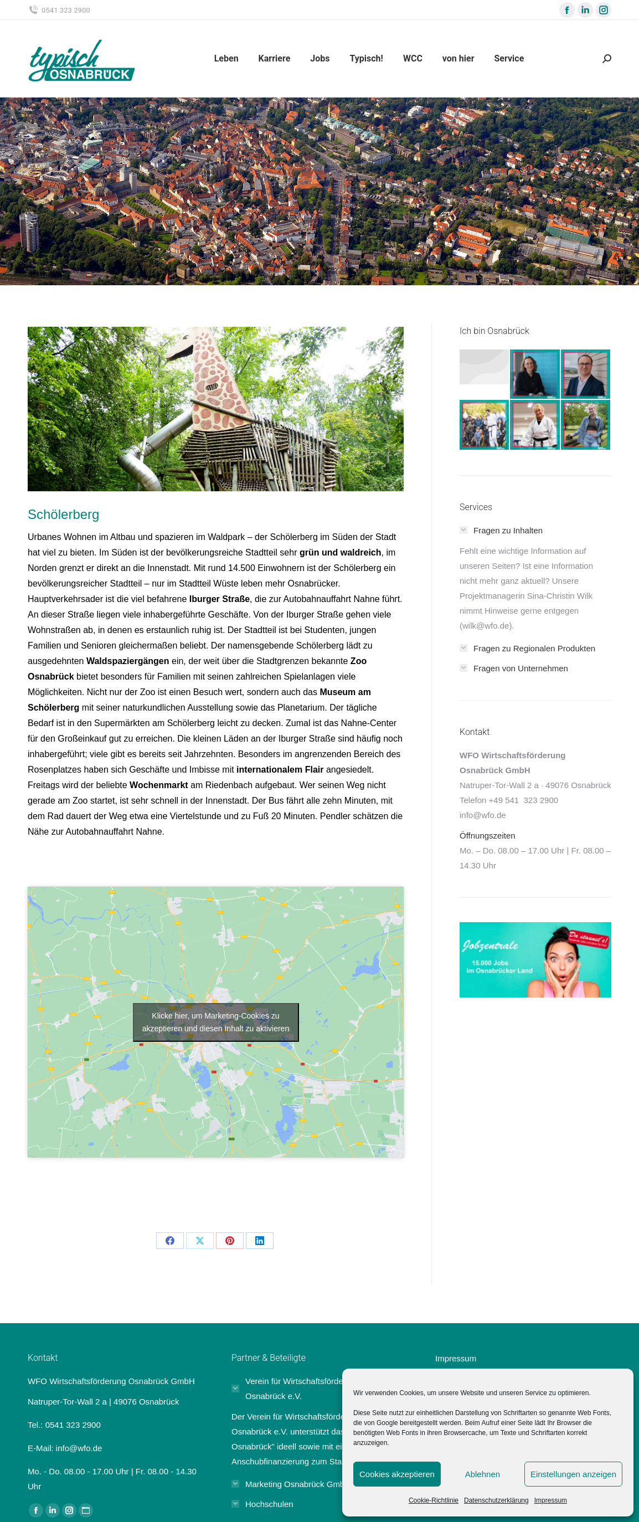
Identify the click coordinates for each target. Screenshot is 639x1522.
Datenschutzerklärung (496, 1500)
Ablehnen (482, 1474)
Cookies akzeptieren (397, 1474)
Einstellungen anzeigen (573, 1474)
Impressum (550, 1500)
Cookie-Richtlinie (433, 1500)
